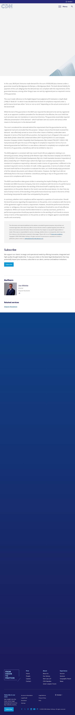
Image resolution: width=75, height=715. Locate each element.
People (28, 676)
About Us (45, 673)
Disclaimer (24, 700)
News (61, 681)
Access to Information (27, 695)
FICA (40, 700)
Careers (28, 679)
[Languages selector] (69, 1)
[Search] (72, 6)
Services (62, 676)
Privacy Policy (42, 698)
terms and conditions (56, 234)
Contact (28, 681)
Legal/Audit (24, 698)
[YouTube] (34, 709)
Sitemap (23, 703)
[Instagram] (28, 709)
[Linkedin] (31, 709)
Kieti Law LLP (47, 679)
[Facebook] (21, 709)
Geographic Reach (65, 679)
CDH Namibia (47, 681)
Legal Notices (42, 695)
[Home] (6, 6)
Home (28, 673)
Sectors (62, 673)
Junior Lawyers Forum (49, 684)
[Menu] (62, 6)
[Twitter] (24, 709)
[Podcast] (37, 709)
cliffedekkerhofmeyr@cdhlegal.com (34, 238)
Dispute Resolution (10, 307)
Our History (46, 676)
